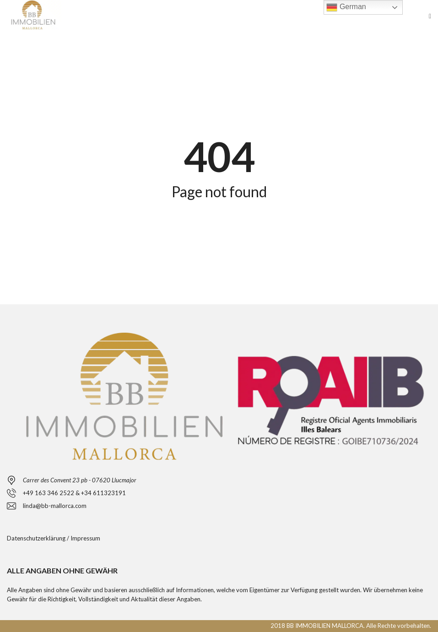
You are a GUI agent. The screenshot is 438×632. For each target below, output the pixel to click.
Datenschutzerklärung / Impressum (53, 538)
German (346, 7)
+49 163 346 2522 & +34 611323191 (74, 493)
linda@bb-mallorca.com (55, 505)
